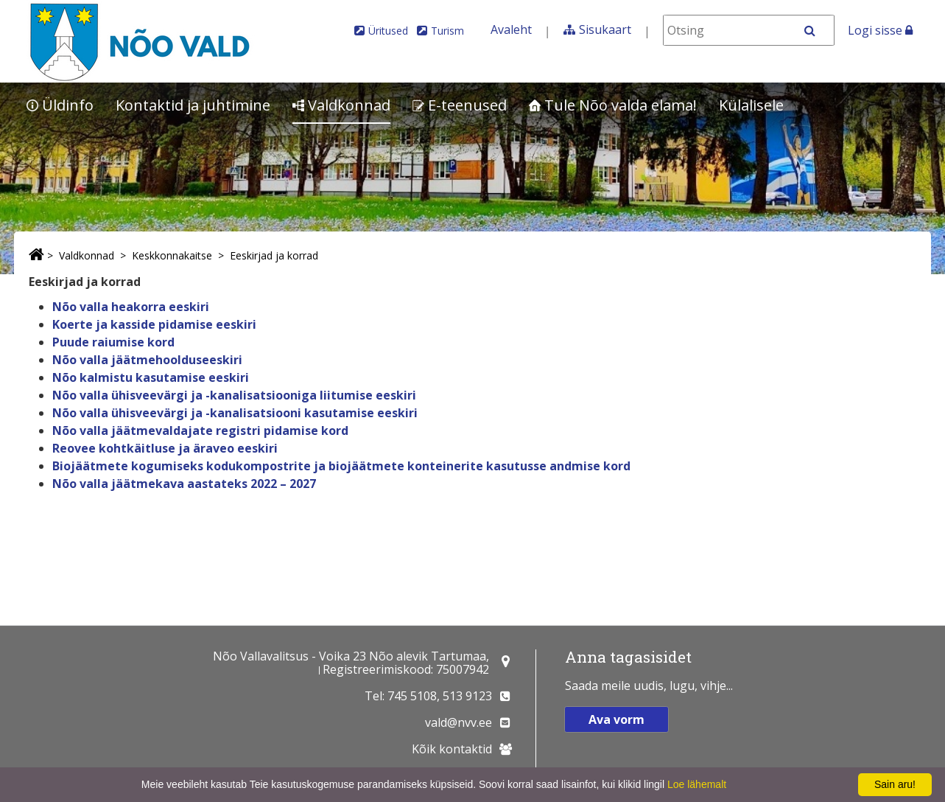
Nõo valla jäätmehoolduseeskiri (147, 360)
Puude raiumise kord (113, 342)
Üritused (388, 31)
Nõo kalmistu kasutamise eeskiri (150, 377)
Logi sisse (880, 30)
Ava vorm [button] (616, 719)
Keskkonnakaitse (172, 255)
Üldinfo (60, 105)
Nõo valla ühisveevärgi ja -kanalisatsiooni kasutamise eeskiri (235, 413)
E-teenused (459, 105)
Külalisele (751, 105)
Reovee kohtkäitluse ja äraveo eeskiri (165, 448)
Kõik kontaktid (452, 749)
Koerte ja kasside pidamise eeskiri (154, 324)
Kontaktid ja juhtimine (193, 105)
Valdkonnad (341, 105)
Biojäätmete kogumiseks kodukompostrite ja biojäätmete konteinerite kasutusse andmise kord (341, 466)
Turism (447, 31)
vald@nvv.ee (458, 722)
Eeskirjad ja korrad (274, 255)
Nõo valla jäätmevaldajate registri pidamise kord (200, 430)
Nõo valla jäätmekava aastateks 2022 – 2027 (184, 483)
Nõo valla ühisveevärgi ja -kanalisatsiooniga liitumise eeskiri (234, 395)
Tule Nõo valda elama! (613, 105)
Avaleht (511, 29)
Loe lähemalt (696, 784)
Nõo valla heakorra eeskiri (130, 307)
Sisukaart (605, 29)
